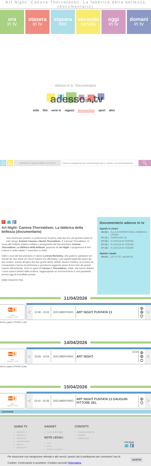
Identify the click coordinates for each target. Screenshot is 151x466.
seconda (88, 21)
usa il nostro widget (55, 432)
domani (139, 21)
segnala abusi (83, 438)
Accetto (136, 460)
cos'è (49, 443)
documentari (86, 110)
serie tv (56, 110)
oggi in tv (20, 444)
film (45, 110)
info (135, 352)
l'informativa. (75, 463)
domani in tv (22, 447)
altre (112, 110)
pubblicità (81, 435)
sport (101, 110)
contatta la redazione (86, 432)
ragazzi (69, 110)
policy (49, 446)
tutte (36, 110)
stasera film (21, 438)
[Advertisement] (50, 58)
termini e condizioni (55, 449)
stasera (37, 21)
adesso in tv (22, 435)
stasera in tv (22, 432)
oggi (113, 21)
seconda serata (23, 441)
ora (12, 21)
